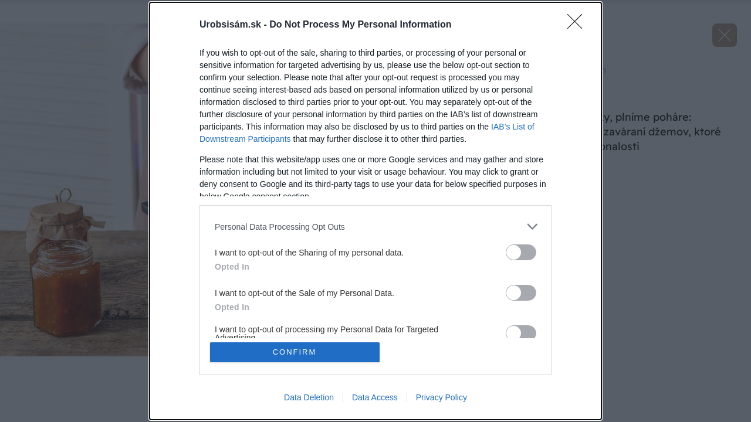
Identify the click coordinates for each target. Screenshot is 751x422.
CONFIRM (295, 352)
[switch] (521, 252)
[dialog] (375, 211)
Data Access (375, 397)
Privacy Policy (441, 397)
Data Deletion (309, 397)
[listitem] (375, 226)
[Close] (578, 25)
